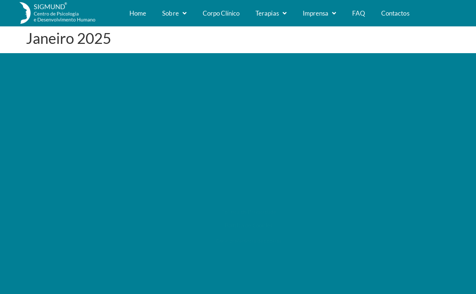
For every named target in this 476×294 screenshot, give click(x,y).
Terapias (270, 13)
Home (137, 13)
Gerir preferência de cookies (249, 241)
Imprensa (319, 13)
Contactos (395, 13)
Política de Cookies (249, 225)
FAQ (358, 13)
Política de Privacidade (248, 212)
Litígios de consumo (363, 144)
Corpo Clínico (221, 13)
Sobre (174, 13)
